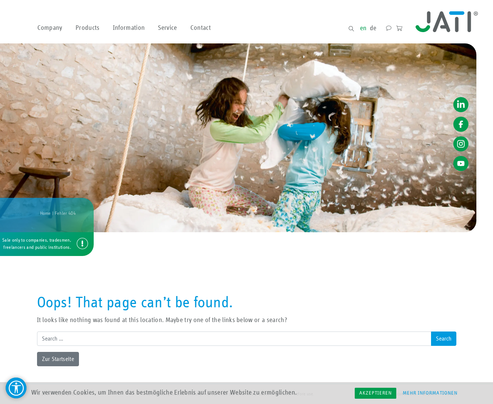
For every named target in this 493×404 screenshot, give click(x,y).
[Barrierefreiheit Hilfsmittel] (16, 388)
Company (49, 28)
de (373, 28)
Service (167, 28)
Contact (200, 28)
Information (129, 28)
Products (88, 28)
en (363, 28)
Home (45, 213)
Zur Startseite (58, 359)
